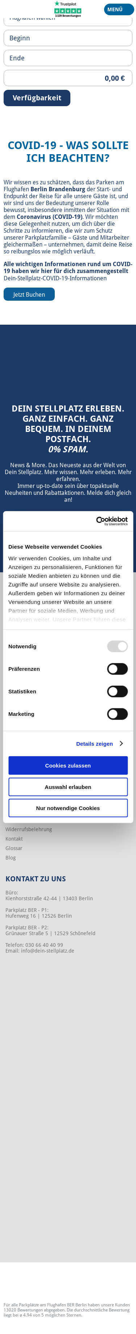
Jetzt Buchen (29, 294)
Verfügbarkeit (37, 97)
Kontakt (14, 839)
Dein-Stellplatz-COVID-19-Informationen (55, 278)
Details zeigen (94, 743)
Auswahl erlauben (68, 787)
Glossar (13, 848)
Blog (10, 858)
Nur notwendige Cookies (68, 808)
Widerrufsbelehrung (28, 829)
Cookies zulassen (68, 765)
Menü (116, 11)
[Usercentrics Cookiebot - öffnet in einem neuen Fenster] (97, 521)
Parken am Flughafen (64, 186)
